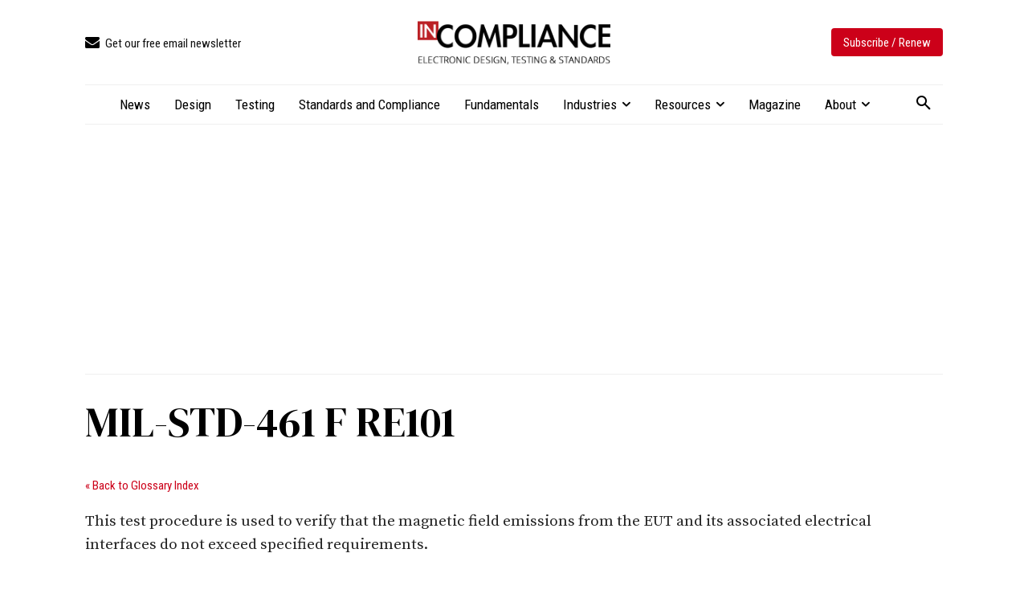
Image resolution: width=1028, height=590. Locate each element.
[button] (923, 103)
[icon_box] (163, 43)
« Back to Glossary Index (142, 485)
